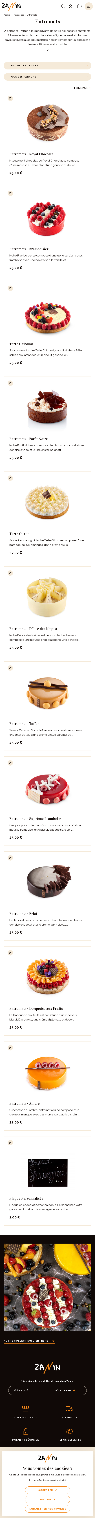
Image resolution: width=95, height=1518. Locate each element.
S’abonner (65, 1390)
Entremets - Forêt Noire (28, 439)
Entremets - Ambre (24, 1103)
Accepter (47, 1490)
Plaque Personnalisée (26, 1198)
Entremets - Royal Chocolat (31, 154)
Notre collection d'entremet (29, 1340)
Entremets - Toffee (24, 723)
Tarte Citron (19, 534)
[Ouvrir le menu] (89, 6)
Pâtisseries (19, 15)
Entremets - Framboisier (28, 249)
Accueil (7, 15)
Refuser (47, 1499)
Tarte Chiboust (21, 344)
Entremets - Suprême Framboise (35, 818)
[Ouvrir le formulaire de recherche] (63, 6)
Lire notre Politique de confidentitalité (47, 1480)
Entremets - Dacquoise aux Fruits (36, 1008)
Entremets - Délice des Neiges (33, 629)
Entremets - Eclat (23, 913)
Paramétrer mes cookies (47, 1508)
